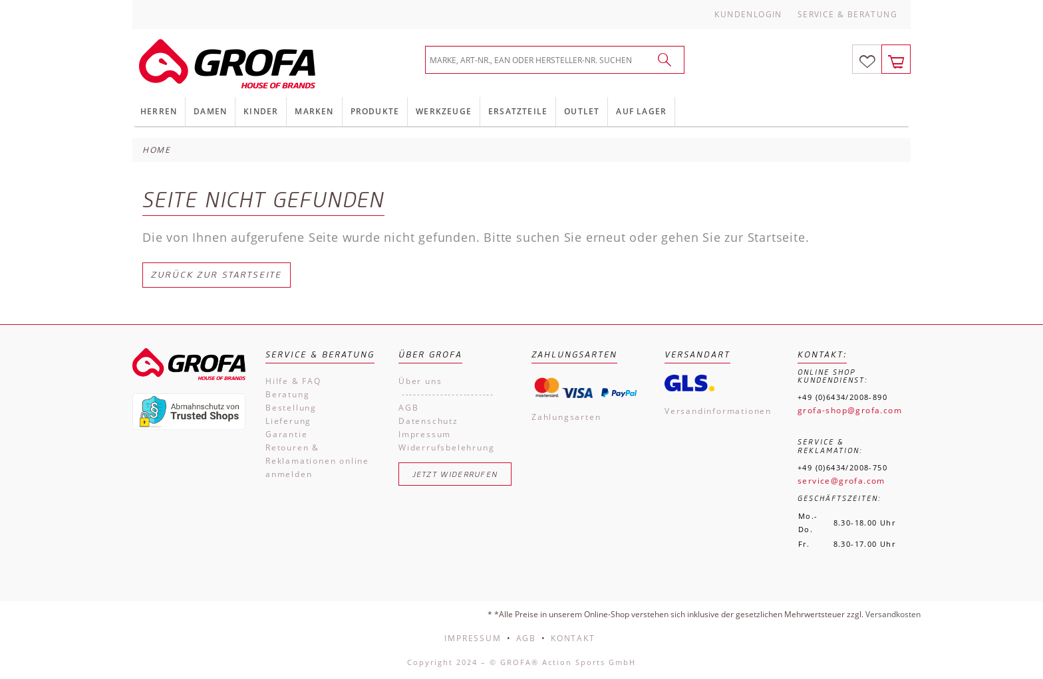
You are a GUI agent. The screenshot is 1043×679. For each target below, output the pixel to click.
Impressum (424, 434)
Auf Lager (641, 111)
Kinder (260, 111)
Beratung (287, 394)
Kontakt (573, 638)
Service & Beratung (847, 14)
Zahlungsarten (566, 417)
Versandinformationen (718, 411)
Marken (314, 111)
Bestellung (291, 407)
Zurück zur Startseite (216, 274)
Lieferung (288, 421)
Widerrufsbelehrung (446, 447)
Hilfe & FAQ (293, 381)
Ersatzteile (517, 111)
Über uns (420, 381)
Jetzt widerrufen (455, 474)
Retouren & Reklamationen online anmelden (317, 461)
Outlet (581, 111)
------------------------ (446, 394)
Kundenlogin (748, 14)
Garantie (286, 434)
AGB (408, 407)
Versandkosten (893, 614)
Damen (210, 111)
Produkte (375, 111)
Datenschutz (428, 421)
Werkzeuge (444, 111)
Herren (158, 111)
